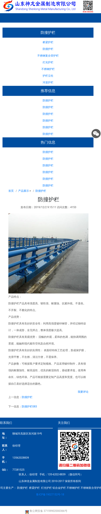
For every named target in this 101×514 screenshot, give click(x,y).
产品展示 (23, 190)
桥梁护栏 (48, 42)
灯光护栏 (48, 62)
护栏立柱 (48, 75)
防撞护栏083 (29, 406)
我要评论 (83, 391)
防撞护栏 (48, 49)
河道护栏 (48, 82)
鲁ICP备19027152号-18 (50, 494)
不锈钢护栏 (48, 69)
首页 (11, 190)
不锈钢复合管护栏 (48, 55)
